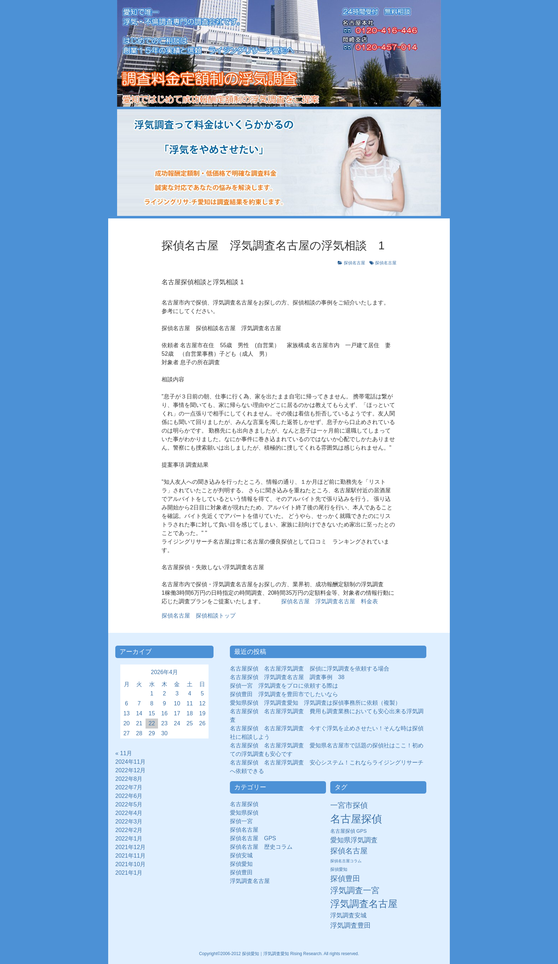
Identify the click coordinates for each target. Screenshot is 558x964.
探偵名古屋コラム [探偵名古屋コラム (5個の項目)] (346, 861)
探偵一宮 (244, 821)
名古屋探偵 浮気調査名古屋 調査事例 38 (287, 677)
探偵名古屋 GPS (253, 838)
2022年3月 (129, 822)
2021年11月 (130, 856)
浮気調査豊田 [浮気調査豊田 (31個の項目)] (350, 925)
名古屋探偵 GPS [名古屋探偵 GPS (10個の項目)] (348, 831)
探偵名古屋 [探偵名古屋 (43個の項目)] (349, 851)
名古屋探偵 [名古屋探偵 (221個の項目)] (356, 819)
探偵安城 (241, 855)
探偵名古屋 (354, 262)
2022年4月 (129, 813)
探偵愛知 (244, 864)
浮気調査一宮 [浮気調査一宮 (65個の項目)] (354, 890)
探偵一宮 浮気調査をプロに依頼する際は (284, 686)
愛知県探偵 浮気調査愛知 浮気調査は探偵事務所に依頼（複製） (315, 703)
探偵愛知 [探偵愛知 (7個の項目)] (338, 869)
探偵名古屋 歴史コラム (264, 847)
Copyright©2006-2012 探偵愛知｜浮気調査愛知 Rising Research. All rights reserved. (279, 953)
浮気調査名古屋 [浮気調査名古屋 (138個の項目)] (364, 904)
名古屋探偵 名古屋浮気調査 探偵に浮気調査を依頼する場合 (309, 669)
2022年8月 (129, 779)
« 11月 (123, 753)
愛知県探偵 (244, 813)
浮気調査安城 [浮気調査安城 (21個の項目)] (348, 915)
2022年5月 (129, 804)
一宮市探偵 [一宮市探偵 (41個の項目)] (349, 805)
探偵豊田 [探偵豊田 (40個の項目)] (345, 878)
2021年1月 (129, 873)
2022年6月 (129, 796)
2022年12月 (130, 770)
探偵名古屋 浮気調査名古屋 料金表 (329, 601)
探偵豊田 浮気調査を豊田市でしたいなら (284, 694)
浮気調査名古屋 (250, 881)
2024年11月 (130, 762)
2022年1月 (129, 839)
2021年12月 (130, 847)
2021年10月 (130, 864)
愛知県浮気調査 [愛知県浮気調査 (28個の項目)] (354, 840)
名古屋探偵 (244, 804)
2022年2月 (129, 830)
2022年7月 (129, 787)
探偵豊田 (244, 872)
